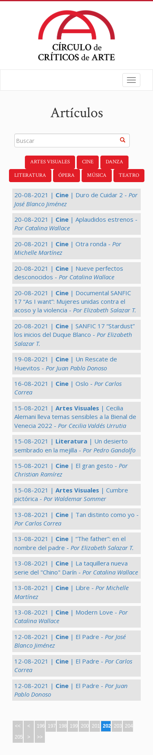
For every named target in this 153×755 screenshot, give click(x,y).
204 (129, 726)
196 (41, 726)
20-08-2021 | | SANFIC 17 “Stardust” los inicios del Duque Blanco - (74, 334)
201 (96, 726)
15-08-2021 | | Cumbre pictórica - (71, 494)
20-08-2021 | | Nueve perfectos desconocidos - (68, 272)
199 (74, 726)
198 (63, 726)
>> (39, 737)
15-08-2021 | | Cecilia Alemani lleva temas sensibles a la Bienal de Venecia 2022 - (75, 417)
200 (85, 726)
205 (19, 737)
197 (52, 726)
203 (118, 726)
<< (17, 726)
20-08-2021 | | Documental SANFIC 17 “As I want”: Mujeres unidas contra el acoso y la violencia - (75, 301)
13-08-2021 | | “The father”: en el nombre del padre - (74, 543)
